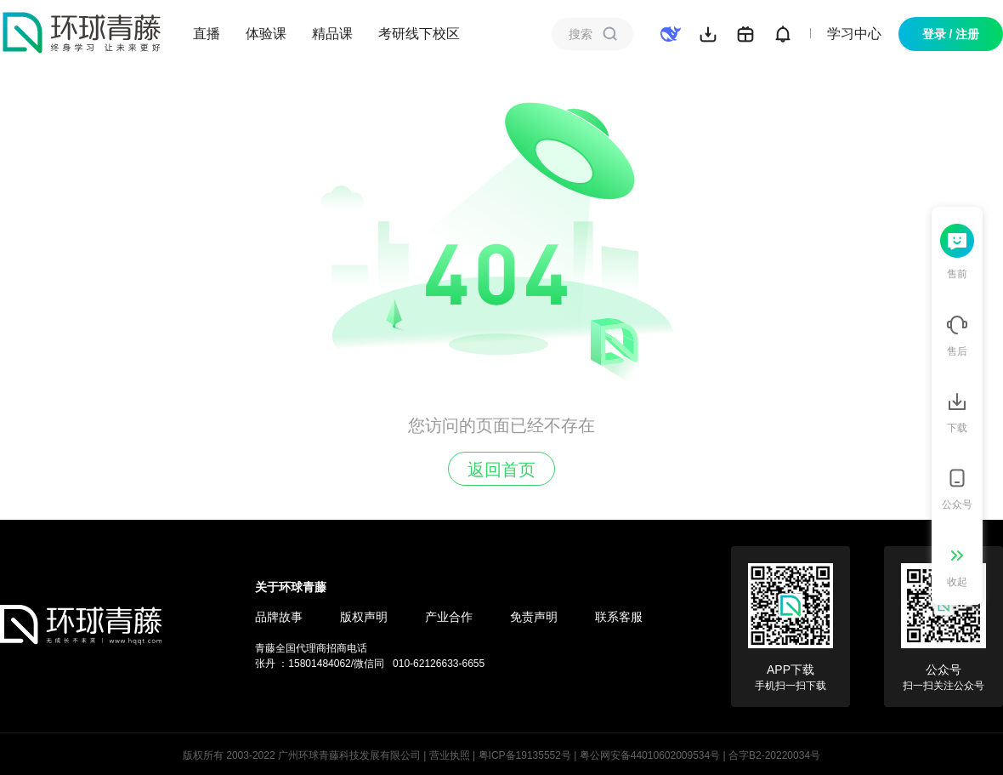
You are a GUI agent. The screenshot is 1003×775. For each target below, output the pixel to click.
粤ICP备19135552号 (525, 755)
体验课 (266, 33)
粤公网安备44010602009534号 (650, 755)
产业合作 (449, 617)
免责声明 (534, 617)
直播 (206, 33)
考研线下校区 (419, 33)
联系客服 (619, 617)
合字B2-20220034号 (774, 755)
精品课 (332, 33)
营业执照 (449, 755)
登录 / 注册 (951, 34)
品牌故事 (279, 617)
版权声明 (364, 617)
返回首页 (502, 469)
